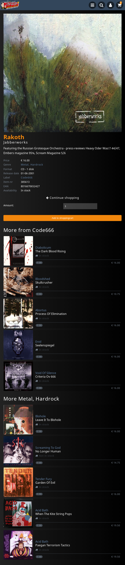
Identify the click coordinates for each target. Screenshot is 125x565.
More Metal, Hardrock (31, 398)
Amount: (8, 205)
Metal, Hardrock (32, 164)
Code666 (27, 177)
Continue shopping (62, 198)
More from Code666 (28, 229)
